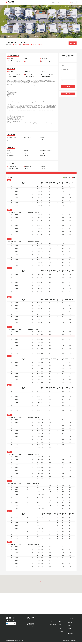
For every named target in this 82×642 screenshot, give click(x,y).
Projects (54, 2)
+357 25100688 (67, 59)
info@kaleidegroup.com (67, 58)
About (59, 2)
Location (40, 44)
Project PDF (33, 44)
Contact (65, 2)
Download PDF (26, 44)
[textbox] (72, 2)
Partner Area (67, 93)
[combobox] (73, 2)
